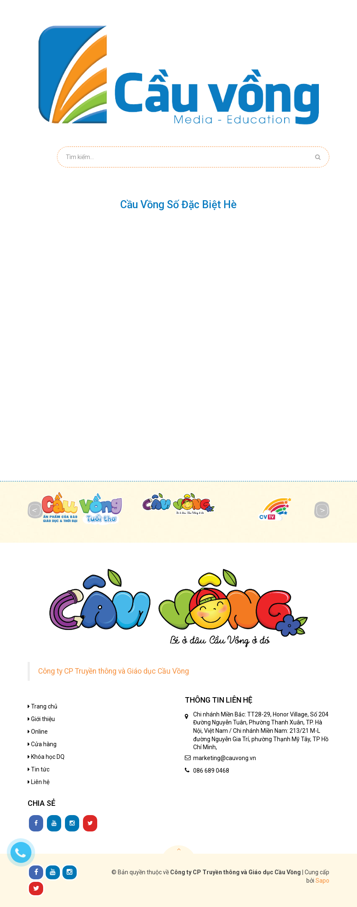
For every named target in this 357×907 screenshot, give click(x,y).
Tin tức (38, 769)
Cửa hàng (42, 744)
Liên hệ (38, 782)
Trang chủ (42, 706)
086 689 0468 (211, 770)
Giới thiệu (41, 719)
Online (38, 731)
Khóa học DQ (46, 756)
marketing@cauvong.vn (224, 758)
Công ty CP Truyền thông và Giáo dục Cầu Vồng (113, 671)
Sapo (322, 880)
